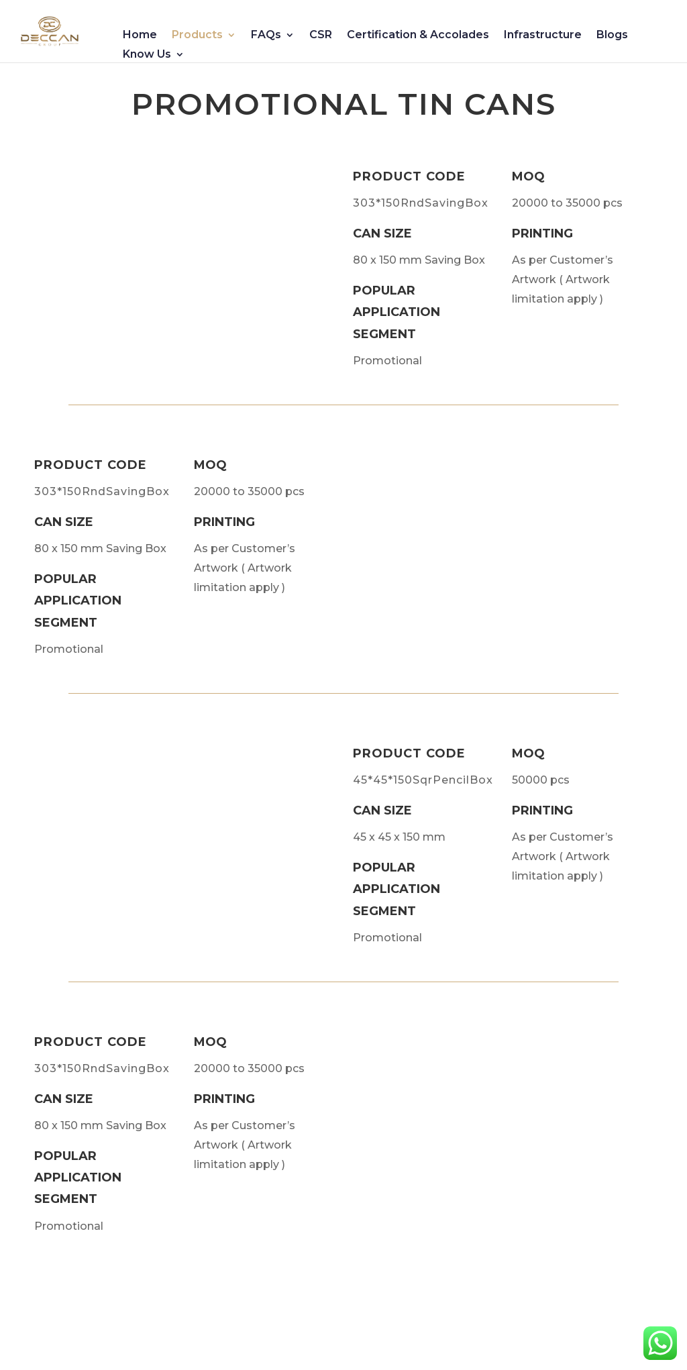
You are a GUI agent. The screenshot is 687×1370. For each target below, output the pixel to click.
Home (140, 35)
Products (197, 35)
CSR (320, 35)
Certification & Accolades (418, 35)
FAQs (266, 35)
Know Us (147, 55)
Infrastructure (543, 35)
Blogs (612, 35)
